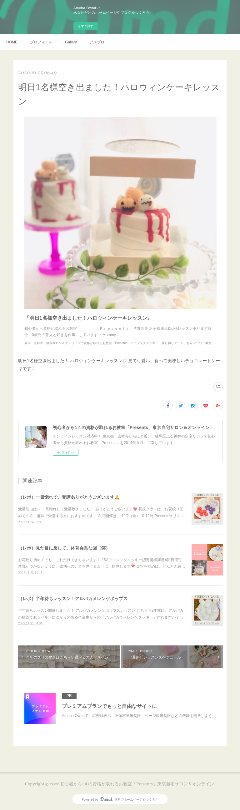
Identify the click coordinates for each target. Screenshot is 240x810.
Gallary (71, 42)
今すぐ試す (85, 26)
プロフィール (41, 42)
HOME (12, 42)
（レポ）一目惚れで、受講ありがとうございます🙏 (69, 497)
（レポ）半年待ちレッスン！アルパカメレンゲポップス (73, 598)
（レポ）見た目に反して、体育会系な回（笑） (64, 548)
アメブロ (96, 42)
